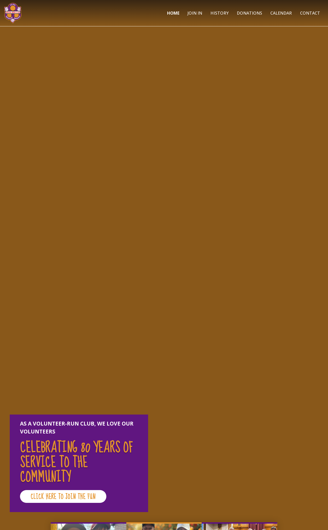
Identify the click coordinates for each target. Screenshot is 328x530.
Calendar (281, 13)
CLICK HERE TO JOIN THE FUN (63, 497)
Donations (249, 13)
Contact (310, 13)
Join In (195, 13)
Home (173, 13)
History (219, 13)
